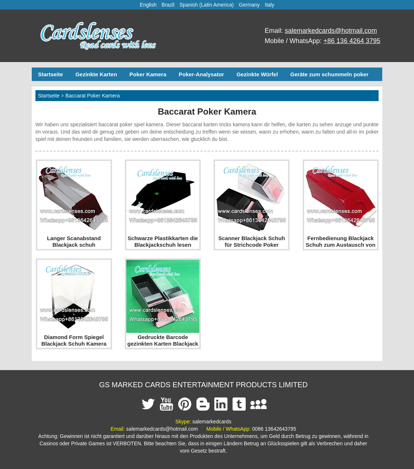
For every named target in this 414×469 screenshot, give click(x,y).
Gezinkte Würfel (257, 74)
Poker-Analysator (201, 74)
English (148, 5)
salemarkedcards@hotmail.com (331, 30)
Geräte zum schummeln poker (329, 74)
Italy (270, 5)
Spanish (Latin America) (207, 5)
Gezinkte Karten (96, 74)
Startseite (50, 74)
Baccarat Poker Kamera (92, 96)
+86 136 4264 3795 (351, 41)
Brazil (168, 5)
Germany (249, 5)
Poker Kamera (148, 74)
